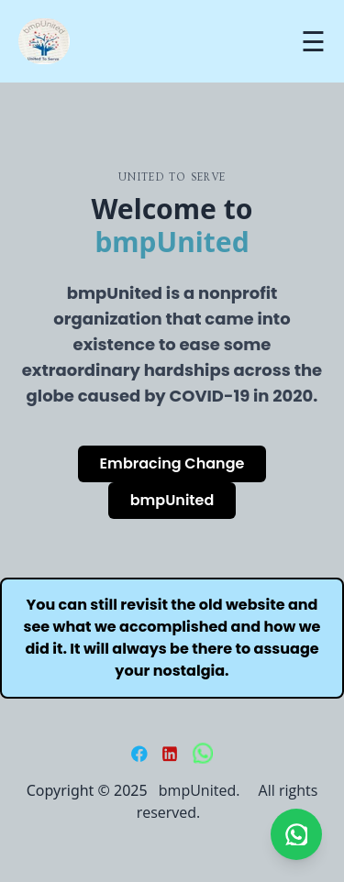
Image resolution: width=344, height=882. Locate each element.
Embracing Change (172, 463)
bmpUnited (172, 500)
